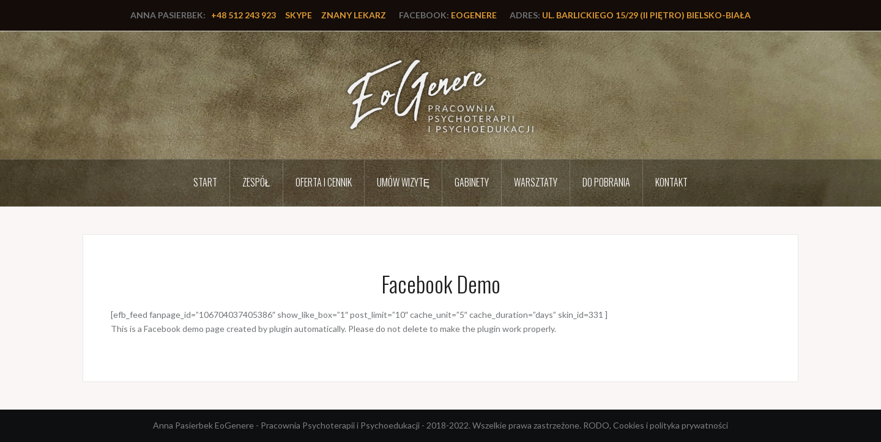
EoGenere (474, 15)
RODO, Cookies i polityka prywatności (655, 425)
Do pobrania (606, 182)
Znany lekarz (353, 15)
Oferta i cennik (324, 182)
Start (205, 182)
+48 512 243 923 (243, 15)
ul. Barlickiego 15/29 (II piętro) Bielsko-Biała (646, 15)
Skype (298, 15)
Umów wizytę (403, 182)
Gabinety (472, 182)
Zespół (256, 182)
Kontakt (671, 182)
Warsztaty (535, 182)
